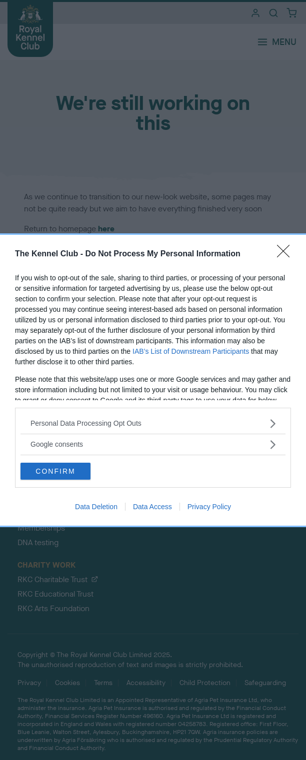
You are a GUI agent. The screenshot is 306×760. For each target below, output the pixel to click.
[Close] (286, 254)
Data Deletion (96, 507)
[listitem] (153, 423)
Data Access (152, 507)
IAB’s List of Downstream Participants (190, 351)
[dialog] (153, 380)
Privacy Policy (209, 507)
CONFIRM (55, 471)
